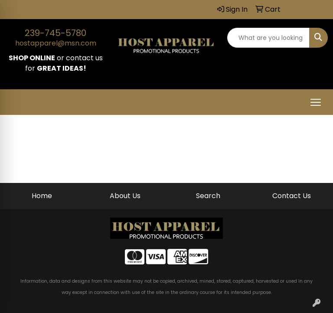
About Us (125, 196)
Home (42, 196)
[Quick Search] (268, 38)
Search (208, 196)
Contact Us (291, 196)
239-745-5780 (55, 33)
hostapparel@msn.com (55, 43)
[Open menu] (315, 102)
